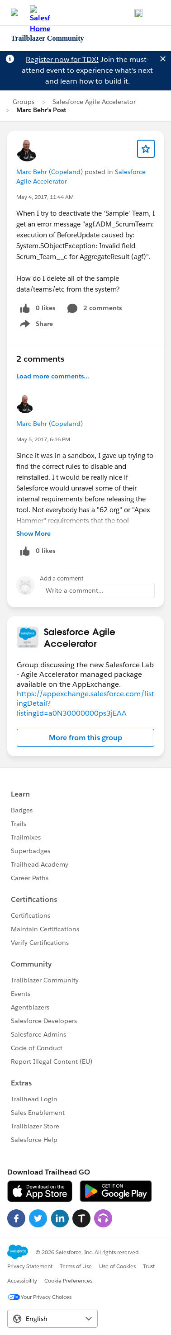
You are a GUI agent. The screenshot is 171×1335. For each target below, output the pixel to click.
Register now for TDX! (62, 59)
